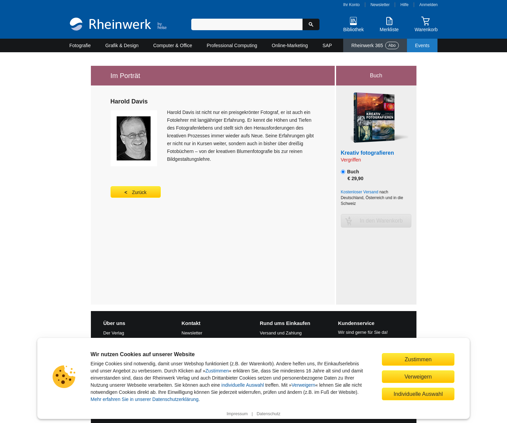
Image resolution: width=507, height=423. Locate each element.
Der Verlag (113, 332)
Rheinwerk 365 (375, 45)
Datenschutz (268, 413)
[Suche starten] (311, 24)
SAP (327, 45)
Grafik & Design (122, 45)
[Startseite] (118, 25)
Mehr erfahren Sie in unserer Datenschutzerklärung (144, 399)
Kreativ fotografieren (367, 153)
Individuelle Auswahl (418, 394)
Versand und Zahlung (281, 332)
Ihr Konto (351, 4)
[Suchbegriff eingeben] (247, 24)
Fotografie (80, 45)
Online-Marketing (290, 45)
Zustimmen (217, 370)
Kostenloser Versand (359, 192)
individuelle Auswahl (242, 385)
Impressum (237, 413)
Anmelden (429, 4)
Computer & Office (172, 45)
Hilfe (405, 4)
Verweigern (303, 385)
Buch (352, 175)
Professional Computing (232, 45)
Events (422, 45)
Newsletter (380, 4)
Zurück (139, 192)
